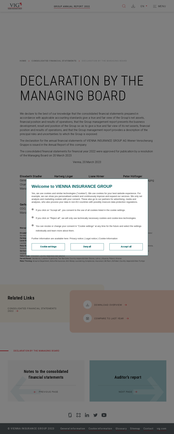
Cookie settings (48, 246)
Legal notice (91, 238)
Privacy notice (76, 238)
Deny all (87, 246)
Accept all (126, 246)
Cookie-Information (108, 238)
